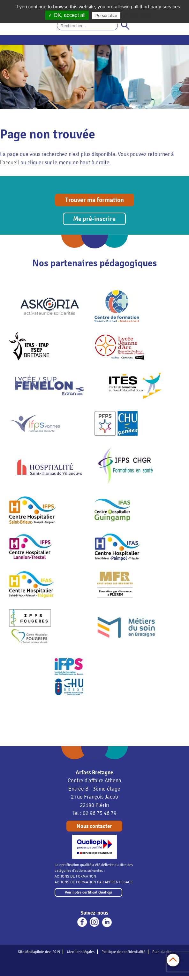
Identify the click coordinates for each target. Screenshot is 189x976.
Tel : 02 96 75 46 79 (94, 813)
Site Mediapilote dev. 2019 (39, 951)
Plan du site (161, 951)
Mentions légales (80, 951)
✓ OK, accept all (67, 15)
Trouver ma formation (94, 200)
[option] (47, 77)
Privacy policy (137, 15)
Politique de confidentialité (123, 951)
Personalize (106, 15)
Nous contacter (94, 826)
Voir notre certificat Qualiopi (88, 892)
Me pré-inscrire (94, 219)
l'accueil (9, 162)
